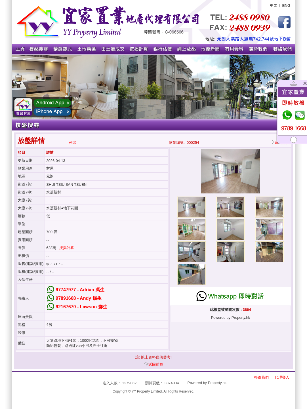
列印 (72, 142)
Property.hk (217, 383)
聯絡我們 (261, 377)
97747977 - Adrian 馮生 (80, 289)
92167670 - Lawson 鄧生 (81, 306)
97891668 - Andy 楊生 (78, 298)
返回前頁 (153, 364)
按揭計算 (66, 248)
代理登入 (282, 377)
